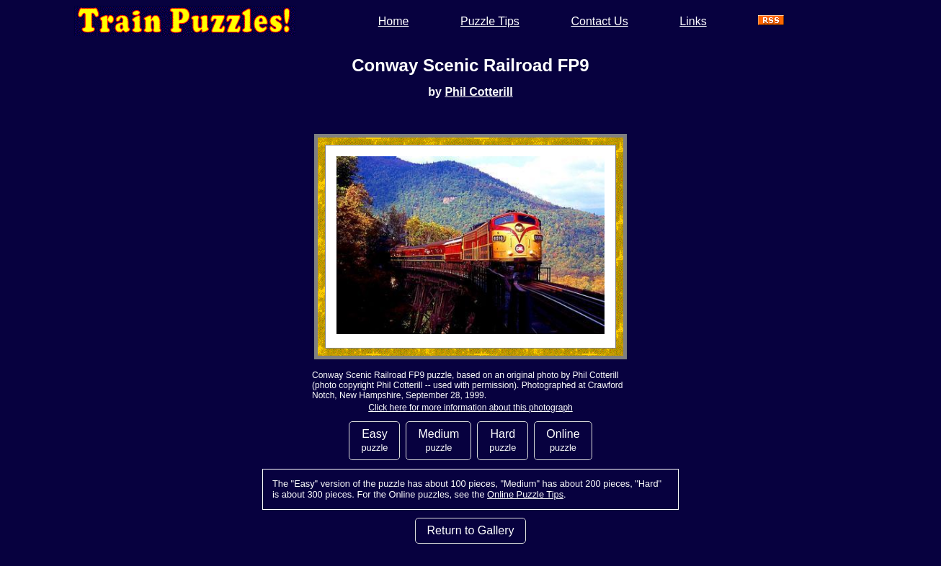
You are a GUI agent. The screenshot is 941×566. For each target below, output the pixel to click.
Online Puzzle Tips (525, 494)
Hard (502, 440)
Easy (374, 440)
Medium (438, 440)
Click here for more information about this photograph (470, 408)
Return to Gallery (470, 530)
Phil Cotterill (478, 92)
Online (562, 440)
